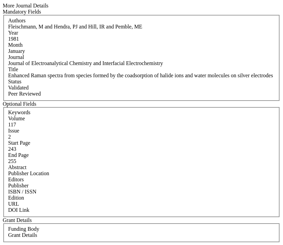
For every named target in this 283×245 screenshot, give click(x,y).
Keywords (19, 112)
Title (13, 69)
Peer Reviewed (24, 94)
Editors (16, 179)
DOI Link (18, 210)
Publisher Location (28, 173)
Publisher (18, 185)
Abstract (17, 167)
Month (15, 45)
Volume (16, 118)
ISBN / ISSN (22, 192)
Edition (16, 198)
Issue (13, 131)
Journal (16, 57)
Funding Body (23, 229)
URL (13, 204)
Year (13, 33)
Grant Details (22, 235)
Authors (17, 20)
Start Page (19, 143)
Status (14, 81)
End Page (18, 155)
